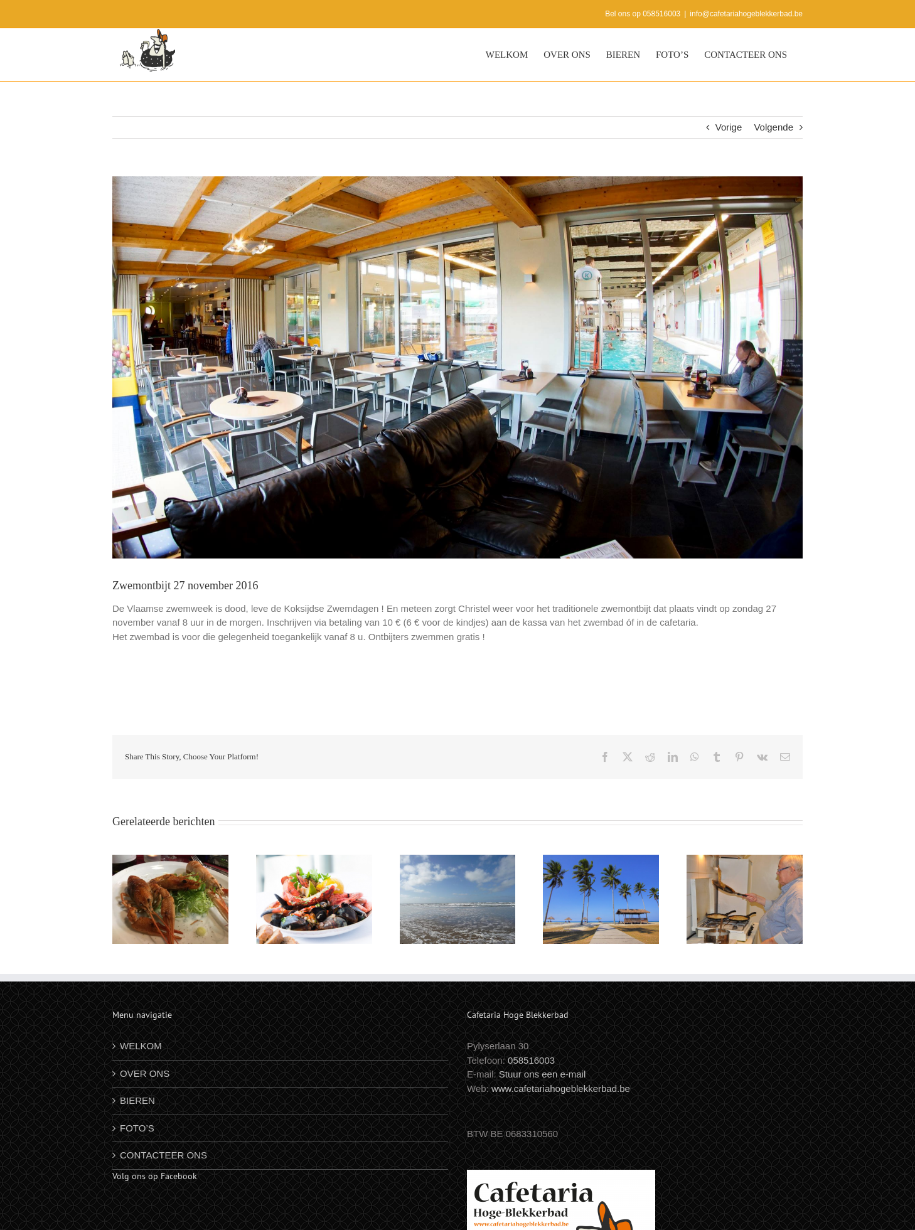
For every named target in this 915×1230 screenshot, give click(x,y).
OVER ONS (144, 1073)
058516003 (531, 1060)
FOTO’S (137, 1128)
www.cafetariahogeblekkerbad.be (560, 1088)
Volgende (773, 127)
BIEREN (137, 1100)
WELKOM (141, 1045)
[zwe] (457, 367)
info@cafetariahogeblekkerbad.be (746, 13)
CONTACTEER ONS (163, 1155)
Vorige (728, 127)
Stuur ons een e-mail (542, 1074)
